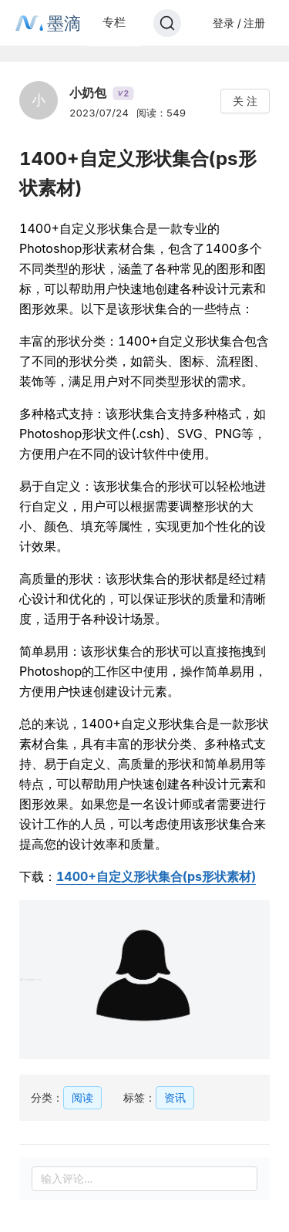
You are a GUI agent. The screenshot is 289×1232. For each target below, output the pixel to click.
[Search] (167, 23)
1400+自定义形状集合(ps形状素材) (156, 876)
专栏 (114, 22)
